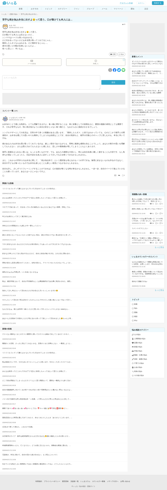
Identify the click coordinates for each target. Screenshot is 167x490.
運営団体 (65, 481)
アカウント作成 (126, 3)
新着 (20, 9)
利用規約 (38, 481)
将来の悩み (138, 371)
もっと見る (159, 247)
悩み (122, 54)
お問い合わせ (125, 481)
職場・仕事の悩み (140, 355)
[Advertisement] (63, 99)
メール (104, 9)
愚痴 (135, 312)
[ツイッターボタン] (119, 70)
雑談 (135, 316)
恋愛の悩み (14, 14)
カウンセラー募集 (98, 481)
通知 (132, 9)
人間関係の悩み (140, 339)
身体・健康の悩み (140, 359)
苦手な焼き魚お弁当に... (29, 14)
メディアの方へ (112, 481)
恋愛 (114, 54)
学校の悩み (138, 351)
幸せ (135, 320)
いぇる (4, 14)
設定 (146, 9)
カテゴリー (62, 9)
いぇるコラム (85, 481)
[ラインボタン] (123, 70)
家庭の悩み (138, 347)
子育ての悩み (139, 363)
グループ (90, 9)
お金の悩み (138, 367)
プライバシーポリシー (52, 481)
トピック (48, 9)
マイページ (118, 9)
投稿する (157, 3)
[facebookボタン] (114, 70)
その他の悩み (139, 375)
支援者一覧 (75, 481)
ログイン (141, 3)
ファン (76, 9)
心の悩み (137, 334)
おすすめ (34, 9)
